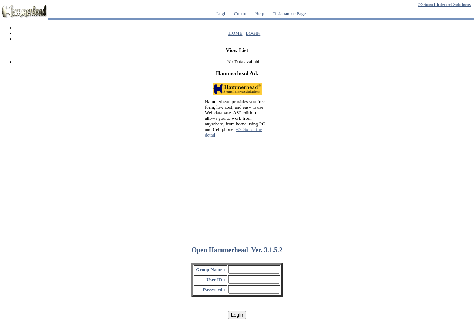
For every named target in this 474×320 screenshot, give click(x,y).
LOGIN (253, 33)
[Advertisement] (237, 188)
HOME (235, 33)
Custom (241, 13)
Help (259, 13)
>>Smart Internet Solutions (444, 4)
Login (222, 13)
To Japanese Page (289, 13)
